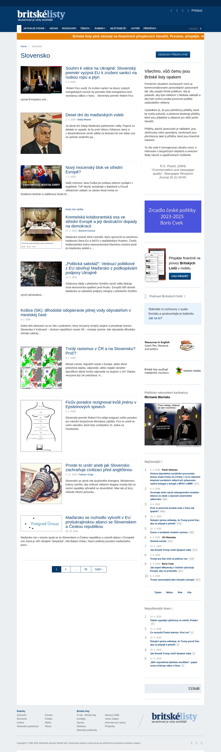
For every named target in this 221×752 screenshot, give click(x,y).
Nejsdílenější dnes (158, 608)
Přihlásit (195, 10)
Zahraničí (21, 715)
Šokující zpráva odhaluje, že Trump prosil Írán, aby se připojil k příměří (175, 522)
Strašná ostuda (161, 541)
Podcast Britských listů (164, 296)
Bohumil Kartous (87, 231)
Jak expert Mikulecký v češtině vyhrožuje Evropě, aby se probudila (172, 569)
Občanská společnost (27, 726)
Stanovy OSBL (112, 715)
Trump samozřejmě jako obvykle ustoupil (175, 579)
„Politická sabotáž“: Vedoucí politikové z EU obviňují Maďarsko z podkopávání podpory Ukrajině (101, 268)
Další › (98, 569)
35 (85, 569)
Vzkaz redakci (112, 719)
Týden (157, 592)
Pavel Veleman (170, 470)
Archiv (53, 28)
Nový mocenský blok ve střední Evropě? (94, 169)
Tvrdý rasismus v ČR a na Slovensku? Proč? (100, 351)
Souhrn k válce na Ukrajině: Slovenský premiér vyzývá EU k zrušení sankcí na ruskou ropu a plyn (101, 73)
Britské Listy (174, 718)
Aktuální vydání (34, 28)
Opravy (80, 722)
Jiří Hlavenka (169, 537)
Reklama (81, 726)
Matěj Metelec (84, 119)
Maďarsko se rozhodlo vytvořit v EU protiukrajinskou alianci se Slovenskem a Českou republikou (101, 522)
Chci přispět (179, 276)
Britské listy (43, 16)
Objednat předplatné (173, 54)
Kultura (20, 722)
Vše (189, 592)
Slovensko (37, 46)
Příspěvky (149, 28)
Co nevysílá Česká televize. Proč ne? (172, 632)
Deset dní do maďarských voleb (94, 115)
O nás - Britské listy (86, 715)
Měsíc (169, 592)
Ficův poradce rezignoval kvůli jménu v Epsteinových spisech (101, 404)
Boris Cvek (168, 564)
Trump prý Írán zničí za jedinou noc (172, 558)
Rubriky (100, 28)
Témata (85, 28)
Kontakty (81, 719)
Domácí (49, 715)
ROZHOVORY (69, 28)
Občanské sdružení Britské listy (53, 743)
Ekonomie (22, 719)
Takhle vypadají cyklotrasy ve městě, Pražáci (174, 622)
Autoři (135, 28)
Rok (180, 592)
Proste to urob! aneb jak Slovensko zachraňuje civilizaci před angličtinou (99, 467)
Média (48, 722)
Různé (48, 726)
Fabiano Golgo (86, 474)
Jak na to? (155, 318)
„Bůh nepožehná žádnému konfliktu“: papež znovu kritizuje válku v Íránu (173, 664)
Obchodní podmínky (87, 730)
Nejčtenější (118, 28)
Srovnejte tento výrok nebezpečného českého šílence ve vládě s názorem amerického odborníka (174, 496)
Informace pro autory (115, 722)
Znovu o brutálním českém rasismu (172, 532)
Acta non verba (74, 209)
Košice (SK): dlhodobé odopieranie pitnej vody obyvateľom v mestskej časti (76, 312)
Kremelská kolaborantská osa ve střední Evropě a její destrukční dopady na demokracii (101, 221)
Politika (48, 719)
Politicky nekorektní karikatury (166, 395)
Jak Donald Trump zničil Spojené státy (174, 550)
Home (24, 46)
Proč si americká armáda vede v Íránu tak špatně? (172, 510)
